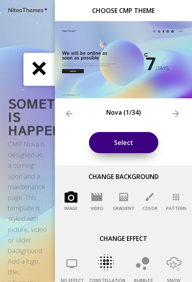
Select (123, 142)
